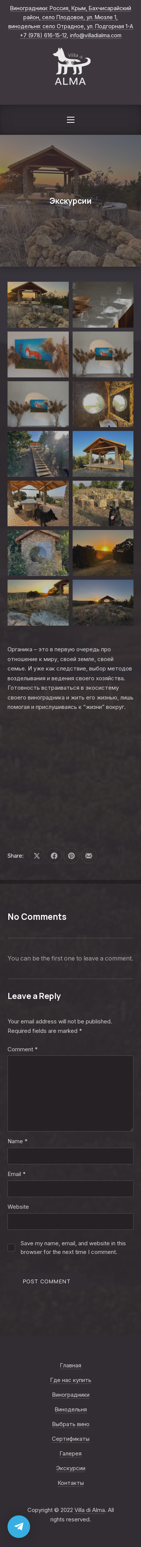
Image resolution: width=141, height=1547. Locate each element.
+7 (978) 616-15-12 (43, 35)
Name (17, 1141)
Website (18, 1206)
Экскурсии (70, 1468)
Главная (70, 1365)
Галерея (70, 1453)
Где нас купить (70, 1380)
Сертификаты (70, 1438)
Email (17, 1173)
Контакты (71, 1482)
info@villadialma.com (95, 35)
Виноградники (70, 1394)
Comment (23, 1049)
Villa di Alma (89, 1509)
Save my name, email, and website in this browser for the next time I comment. (73, 1247)
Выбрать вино (70, 1424)
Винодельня (71, 1409)
